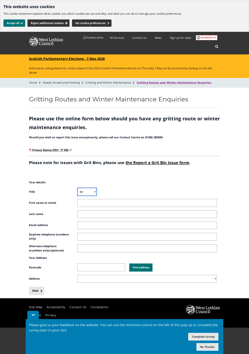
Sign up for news (180, 38)
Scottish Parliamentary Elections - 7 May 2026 (67, 58)
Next (35, 290)
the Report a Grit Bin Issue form (157, 162)
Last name (36, 214)
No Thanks (207, 347)
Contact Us (139, 38)
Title (32, 192)
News (158, 38)
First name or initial (42, 203)
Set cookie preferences (90, 23)
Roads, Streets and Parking (61, 82)
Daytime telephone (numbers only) (49, 237)
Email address (38, 225)
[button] (140, 267)
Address (34, 278)
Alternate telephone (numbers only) (46, 248)
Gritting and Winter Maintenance (108, 82)
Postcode (35, 267)
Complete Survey (203, 337)
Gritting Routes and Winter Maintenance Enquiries (174, 82)
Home (33, 82)
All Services (117, 38)
